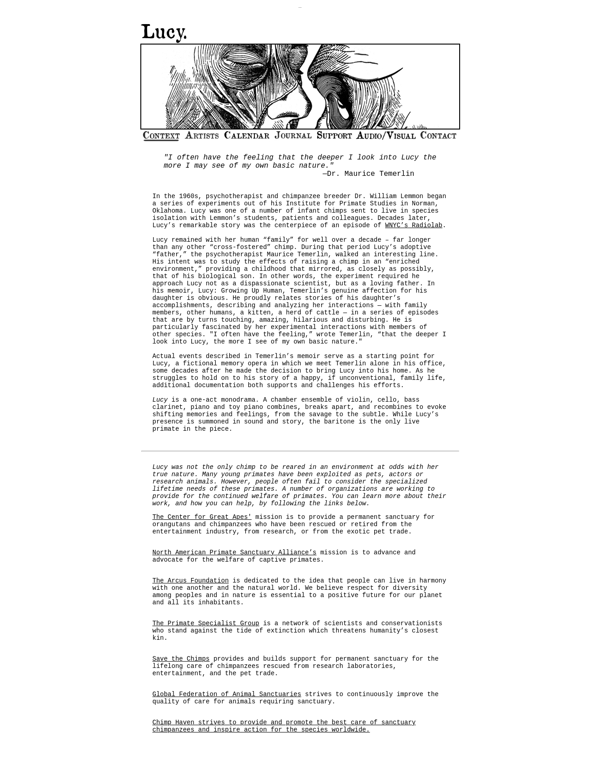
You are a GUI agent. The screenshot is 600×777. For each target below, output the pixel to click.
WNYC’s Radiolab (413, 225)
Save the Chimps (181, 658)
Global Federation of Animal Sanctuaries (227, 694)
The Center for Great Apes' (202, 517)
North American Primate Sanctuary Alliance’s (235, 552)
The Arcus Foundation (191, 580)
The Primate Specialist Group (206, 623)
